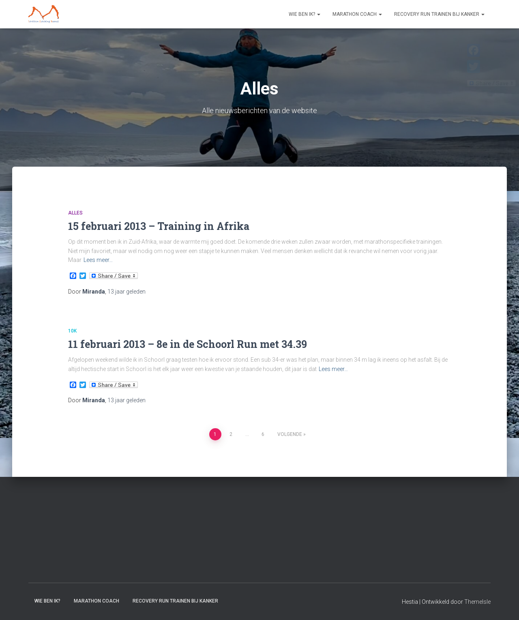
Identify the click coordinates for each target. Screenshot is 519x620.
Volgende (289, 434)
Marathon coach (357, 14)
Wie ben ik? (304, 14)
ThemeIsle (477, 602)
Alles (75, 213)
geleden (126, 291)
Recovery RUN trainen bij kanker (439, 14)
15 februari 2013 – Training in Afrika (158, 226)
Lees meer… (98, 260)
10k (72, 331)
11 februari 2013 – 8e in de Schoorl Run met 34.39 (187, 344)
